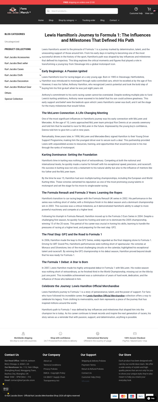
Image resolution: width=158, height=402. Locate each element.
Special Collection (14, 99)
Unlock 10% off (5, 389)
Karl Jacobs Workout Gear (18, 87)
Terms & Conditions (52, 365)
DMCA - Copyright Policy (54, 373)
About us (48, 361)
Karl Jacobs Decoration (17, 81)
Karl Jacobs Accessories (17, 57)
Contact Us (87, 373)
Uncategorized (12, 41)
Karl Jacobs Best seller (16, 63)
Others (8, 93)
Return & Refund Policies (93, 369)
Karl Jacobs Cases (14, 69)
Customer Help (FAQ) (91, 377)
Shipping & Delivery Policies (94, 361)
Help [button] (151, 398)
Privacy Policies (50, 369)
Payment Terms (89, 365)
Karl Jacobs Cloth (14, 75)
